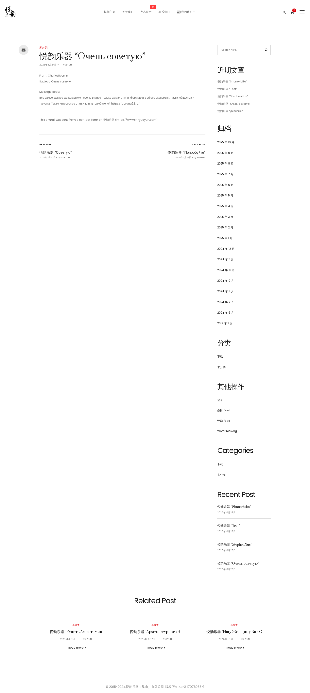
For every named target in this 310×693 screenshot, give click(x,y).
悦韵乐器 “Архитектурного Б (155, 631)
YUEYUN (66, 64)
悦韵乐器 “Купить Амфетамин (76, 631)
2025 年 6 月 (225, 185)
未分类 (43, 47)
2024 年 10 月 (226, 270)
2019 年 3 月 (225, 323)
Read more (76, 648)
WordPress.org (227, 431)
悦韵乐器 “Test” (227, 89)
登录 (220, 400)
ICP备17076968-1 (191, 687)
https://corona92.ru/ (125, 104)
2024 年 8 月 (225, 291)
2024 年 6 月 (225, 313)
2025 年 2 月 (225, 227)
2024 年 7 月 (225, 302)
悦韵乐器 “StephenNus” (232, 96)
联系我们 (164, 12)
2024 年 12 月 (225, 249)
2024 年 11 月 (225, 259)
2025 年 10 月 (225, 142)
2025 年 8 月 (225, 164)
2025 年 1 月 (224, 238)
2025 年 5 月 (225, 195)
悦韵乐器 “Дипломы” (230, 111)
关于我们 (127, 12)
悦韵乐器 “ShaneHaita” (232, 81)
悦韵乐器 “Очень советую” (234, 104)
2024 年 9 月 (225, 281)
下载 (220, 356)
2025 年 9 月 (225, 153)
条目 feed (223, 410)
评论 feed (223, 421)
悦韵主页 (109, 12)
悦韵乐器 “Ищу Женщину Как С (234, 631)
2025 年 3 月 (225, 217)
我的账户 (184, 12)
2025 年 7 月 (225, 174)
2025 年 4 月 (225, 206)
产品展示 (147, 9)
